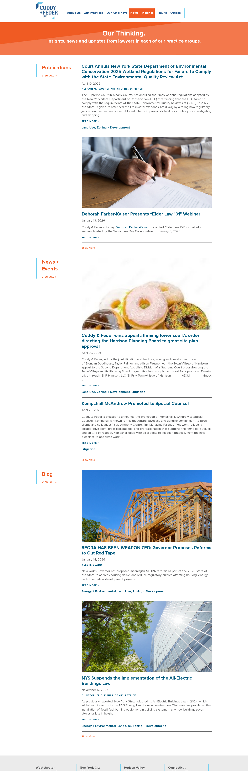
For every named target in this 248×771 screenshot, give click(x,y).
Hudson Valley (134, 767)
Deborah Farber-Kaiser (132, 227)
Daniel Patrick (125, 695)
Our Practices (93, 13)
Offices (175, 13)
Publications (56, 67)
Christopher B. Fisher (127, 88)
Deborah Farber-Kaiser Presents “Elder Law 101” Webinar (141, 214)
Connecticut (177, 767)
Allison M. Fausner (96, 88)
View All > (49, 75)
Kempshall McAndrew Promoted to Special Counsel (135, 403)
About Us (74, 13)
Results (162, 13)
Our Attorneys (116, 13)
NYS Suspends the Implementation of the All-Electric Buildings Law (137, 680)
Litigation (138, 392)
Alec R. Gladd (92, 564)
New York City (90, 767)
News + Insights (141, 13)
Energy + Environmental (99, 591)
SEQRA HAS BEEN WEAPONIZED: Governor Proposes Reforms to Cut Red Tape (146, 550)
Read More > (90, 121)
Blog (47, 474)
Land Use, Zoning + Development (106, 127)
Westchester (45, 767)
